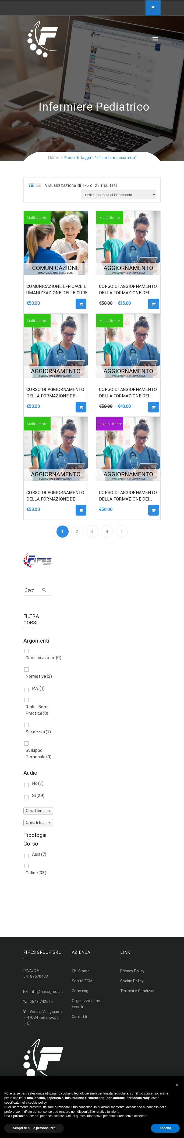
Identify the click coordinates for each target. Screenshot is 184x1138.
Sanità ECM (82, 981)
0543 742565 (41, 1001)
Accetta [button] (165, 1128)
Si (38, 795)
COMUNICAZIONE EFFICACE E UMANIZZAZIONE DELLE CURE (56, 289)
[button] (177, 1085)
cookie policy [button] (37, 1102)
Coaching (80, 991)
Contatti (79, 1016)
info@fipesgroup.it (46, 992)
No (38, 783)
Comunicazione (43, 657)
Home (53, 157)
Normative (39, 676)
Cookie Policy (132, 981)
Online (36, 872)
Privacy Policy (132, 971)
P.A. (38, 688)
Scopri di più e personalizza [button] (34, 1128)
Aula (39, 854)
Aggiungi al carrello (81, 304)
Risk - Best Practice (37, 710)
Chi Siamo (81, 971)
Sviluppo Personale (39, 753)
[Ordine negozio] (118, 194)
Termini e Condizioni (138, 991)
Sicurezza (38, 731)
